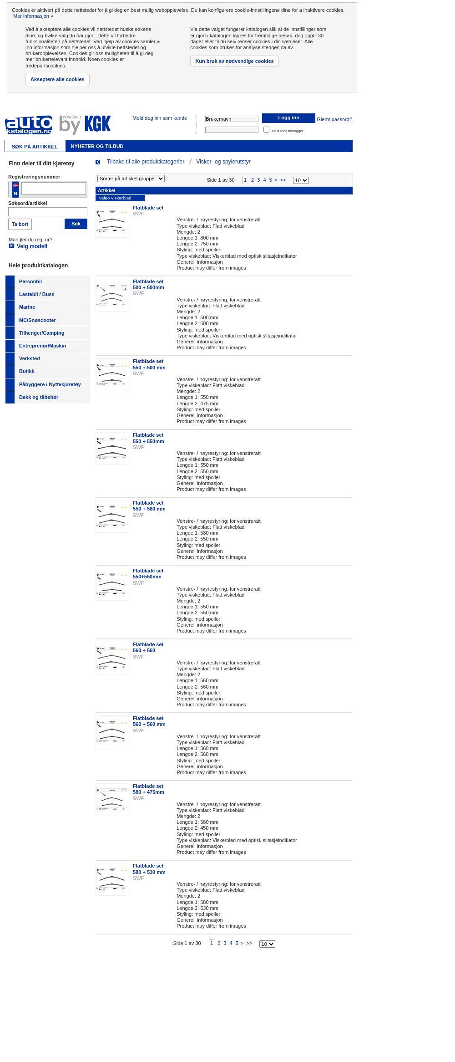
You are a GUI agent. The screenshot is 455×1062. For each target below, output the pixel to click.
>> (283, 187)
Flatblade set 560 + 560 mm (149, 729)
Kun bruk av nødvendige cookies (234, 61)
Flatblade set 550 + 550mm (148, 445)
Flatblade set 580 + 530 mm (149, 876)
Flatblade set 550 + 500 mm (149, 372)
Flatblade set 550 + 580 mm (149, 513)
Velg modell (32, 246)
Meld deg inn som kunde (159, 118)
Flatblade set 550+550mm (148, 581)
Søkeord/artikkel (27, 203)
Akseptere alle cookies (57, 79)
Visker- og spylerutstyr (223, 161)
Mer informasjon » (33, 16)
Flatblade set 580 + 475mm (148, 796)
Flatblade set (148, 215)
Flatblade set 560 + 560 (148, 655)
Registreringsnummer (34, 176)
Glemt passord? (334, 119)
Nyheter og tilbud (97, 146)
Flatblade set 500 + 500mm (148, 292)
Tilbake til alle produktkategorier (145, 161)
